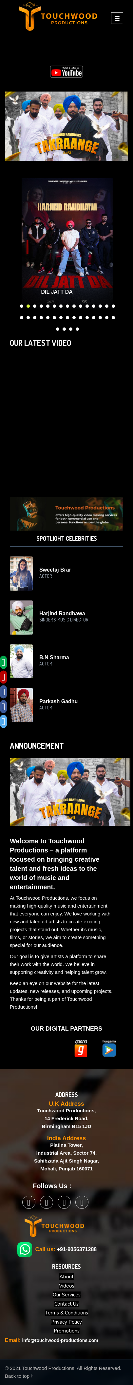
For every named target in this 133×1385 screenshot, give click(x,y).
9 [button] (74, 304)
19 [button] (42, 316)
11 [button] (87, 304)
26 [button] (87, 316)
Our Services (67, 1294)
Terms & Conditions (66, 1313)
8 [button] (68, 304)
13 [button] (101, 304)
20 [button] (48, 316)
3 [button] (35, 304)
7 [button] (61, 304)
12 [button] (94, 304)
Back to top (19, 1376)
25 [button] (81, 316)
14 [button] (107, 304)
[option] (67, 243)
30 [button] (114, 316)
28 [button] (101, 316)
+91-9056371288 (77, 1249)
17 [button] (28, 316)
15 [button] (114, 304)
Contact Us (66, 1304)
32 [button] (64, 327)
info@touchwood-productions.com (60, 1340)
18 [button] (35, 316)
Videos (66, 1286)
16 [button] (22, 316)
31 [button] (58, 327)
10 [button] (81, 304)
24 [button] (74, 316)
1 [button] (22, 304)
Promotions (67, 1331)
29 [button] (107, 316)
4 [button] (42, 304)
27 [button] (94, 316)
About (66, 1276)
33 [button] (71, 327)
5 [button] (48, 304)
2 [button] (28, 304)
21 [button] (55, 316)
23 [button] (68, 316)
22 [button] (61, 316)
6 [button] (55, 304)
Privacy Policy (66, 1322)
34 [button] (78, 327)
